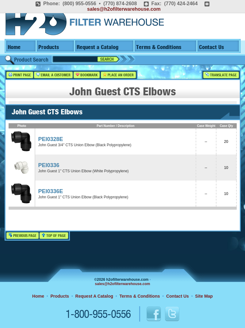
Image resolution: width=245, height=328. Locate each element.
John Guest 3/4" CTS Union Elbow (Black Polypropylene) (85, 145)
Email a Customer (53, 75)
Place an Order (118, 75)
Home (14, 47)
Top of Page (54, 235)
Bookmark (87, 75)
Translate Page (221, 75)
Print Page (20, 75)
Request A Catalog (94, 296)
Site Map (204, 296)
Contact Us (211, 47)
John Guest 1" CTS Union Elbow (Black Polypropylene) (83, 197)
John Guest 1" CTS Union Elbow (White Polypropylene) (83, 171)
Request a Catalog (97, 47)
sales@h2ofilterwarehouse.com (124, 9)
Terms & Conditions (158, 47)
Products (48, 47)
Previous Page (22, 235)
